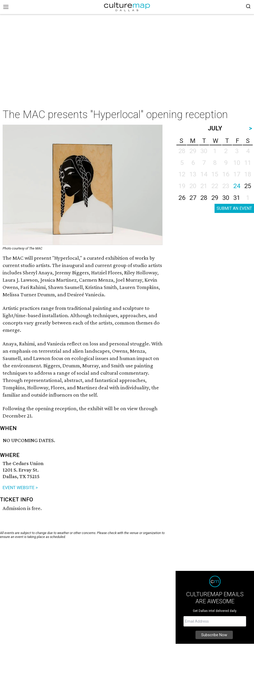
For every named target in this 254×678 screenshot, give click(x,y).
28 (203, 197)
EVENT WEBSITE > (20, 487)
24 (236, 186)
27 (192, 197)
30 (225, 197)
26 (181, 197)
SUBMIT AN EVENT (234, 208)
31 (236, 197)
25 (247, 186)
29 (214, 197)
